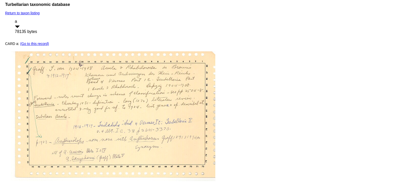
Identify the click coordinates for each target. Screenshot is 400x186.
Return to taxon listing (22, 13)
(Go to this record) (34, 44)
